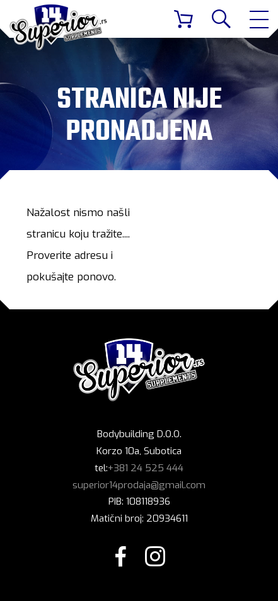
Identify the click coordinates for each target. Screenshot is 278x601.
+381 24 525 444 (145, 468)
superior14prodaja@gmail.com (139, 485)
